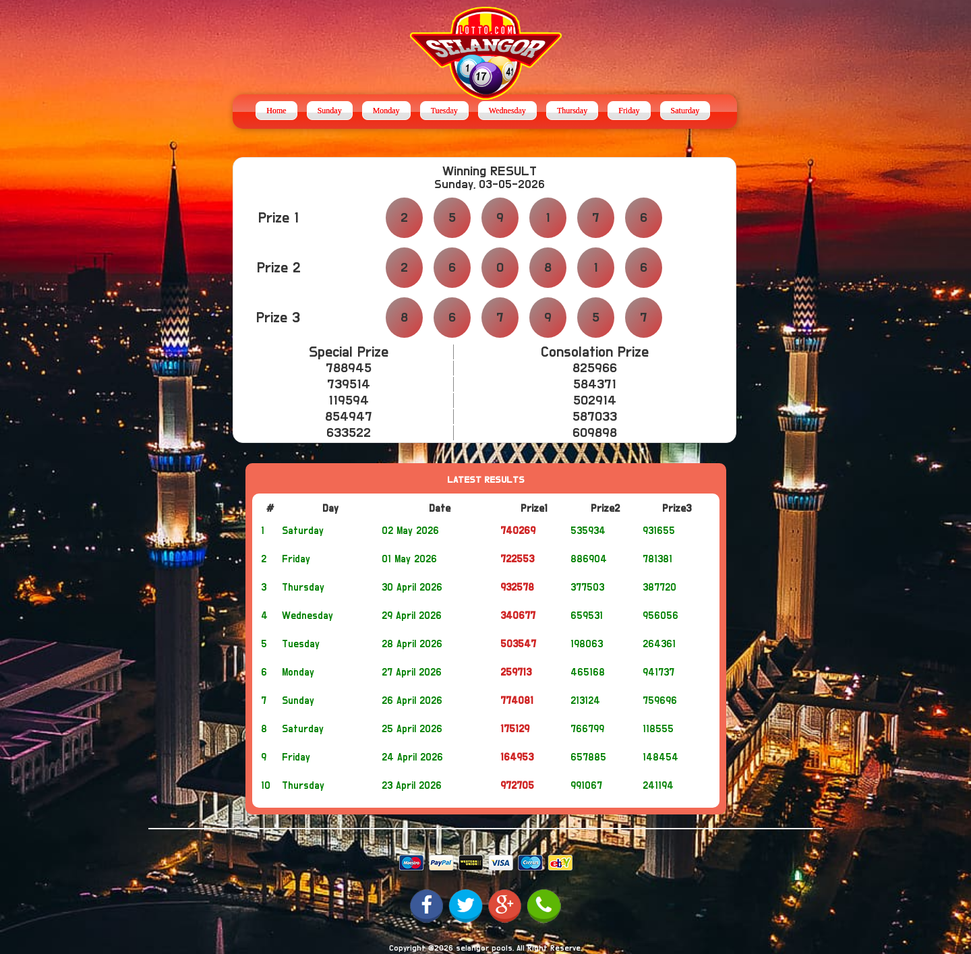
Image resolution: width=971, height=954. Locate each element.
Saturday (685, 110)
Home (276, 110)
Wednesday (507, 110)
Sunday (330, 110)
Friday (628, 110)
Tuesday (444, 110)
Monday (386, 110)
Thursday (572, 110)
